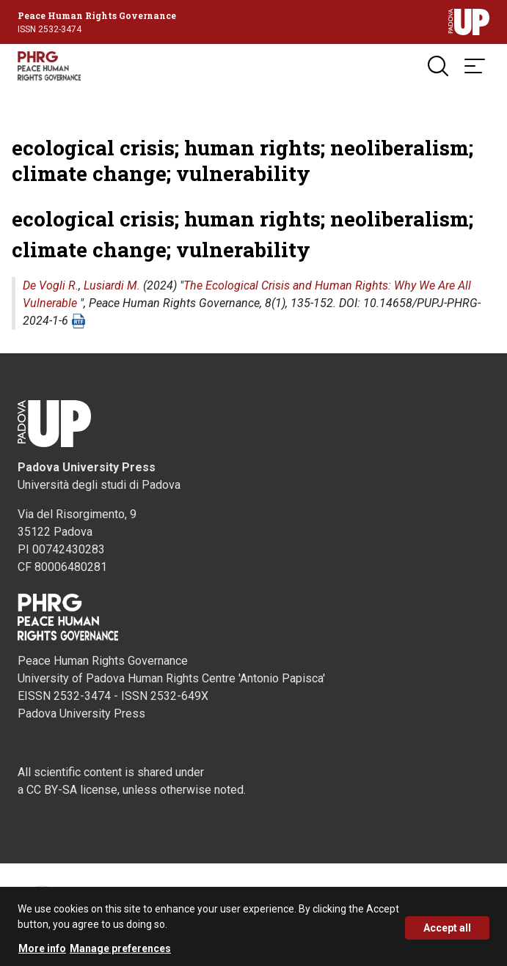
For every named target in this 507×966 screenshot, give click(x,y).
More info (42, 952)
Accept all (447, 931)
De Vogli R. (51, 285)
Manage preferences (120, 952)
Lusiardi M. (112, 285)
